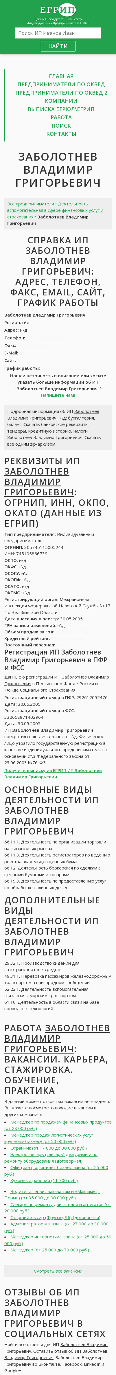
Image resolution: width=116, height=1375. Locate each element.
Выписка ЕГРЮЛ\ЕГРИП (61, 109)
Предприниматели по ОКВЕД (61, 84)
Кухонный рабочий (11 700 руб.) (44, 1180)
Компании (61, 100)
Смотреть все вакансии (58, 1271)
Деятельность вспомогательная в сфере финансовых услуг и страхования (55, 210)
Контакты (61, 133)
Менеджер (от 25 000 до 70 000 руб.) (49, 1250)
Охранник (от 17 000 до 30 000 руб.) (48, 1148)
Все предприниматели (30, 204)
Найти (58, 46)
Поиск (61, 125)
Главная (61, 76)
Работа (61, 117)
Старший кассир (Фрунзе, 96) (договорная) (55, 1217)
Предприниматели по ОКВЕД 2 (61, 92)
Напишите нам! (58, 395)
